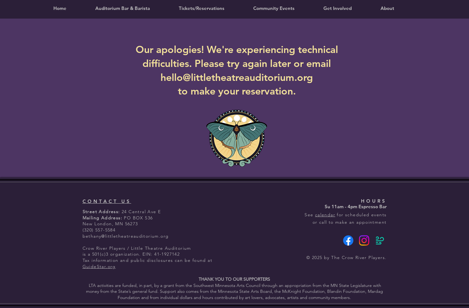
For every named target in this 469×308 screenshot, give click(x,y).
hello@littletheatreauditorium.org (236, 77)
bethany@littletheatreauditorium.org (126, 236)
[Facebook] (348, 240)
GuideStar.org (99, 266)
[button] (202, 8)
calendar (325, 215)
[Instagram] (364, 240)
